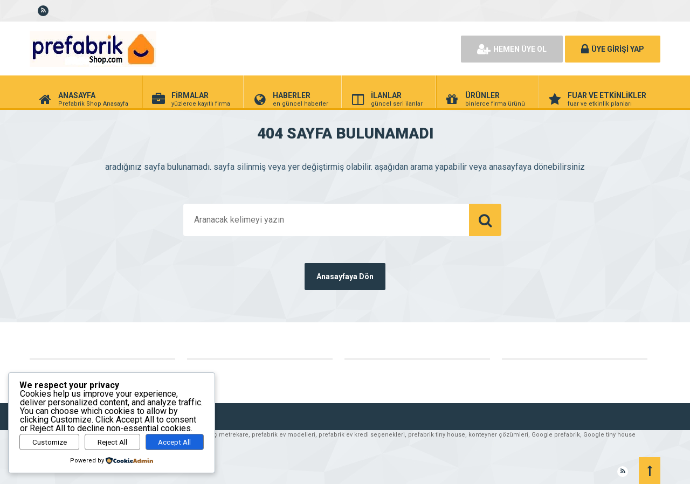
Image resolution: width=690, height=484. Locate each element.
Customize (49, 442)
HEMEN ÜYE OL (512, 49)
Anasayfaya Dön (345, 276)
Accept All (174, 442)
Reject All (112, 442)
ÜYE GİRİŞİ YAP (612, 49)
